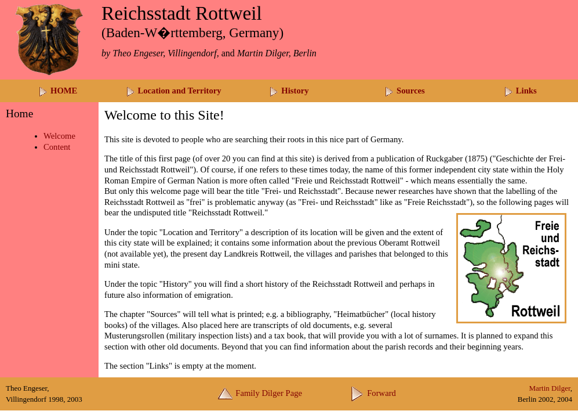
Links (520, 90)
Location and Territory (173, 90)
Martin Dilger (549, 388)
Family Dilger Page (260, 393)
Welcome (59, 135)
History (288, 90)
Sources (404, 90)
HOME (57, 90)
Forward (373, 393)
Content (56, 147)
